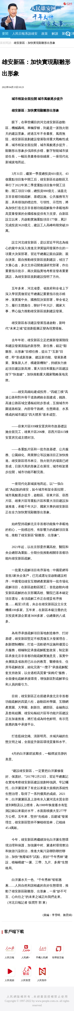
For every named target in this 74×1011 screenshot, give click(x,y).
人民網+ (26, 950)
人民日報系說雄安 (24, 33)
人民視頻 (10, 973)
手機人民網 (42, 950)
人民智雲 (26, 973)
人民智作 (42, 973)
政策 (44, 33)
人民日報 (10, 950)
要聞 (5, 33)
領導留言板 (58, 950)
